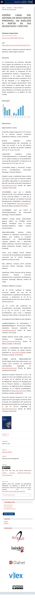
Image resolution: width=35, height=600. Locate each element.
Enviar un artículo (8, 514)
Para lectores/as (8, 505)
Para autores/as (8, 507)
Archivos (9, 7)
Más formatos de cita (9, 495)
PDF (6, 434)
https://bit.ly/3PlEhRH (19, 352)
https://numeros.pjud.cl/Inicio (11, 341)
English (6, 521)
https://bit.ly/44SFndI (9, 330)
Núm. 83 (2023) (18, 7)
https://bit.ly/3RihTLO (24, 203)
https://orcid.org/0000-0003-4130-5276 (13, 38)
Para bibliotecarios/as (10, 508)
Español (6, 523)
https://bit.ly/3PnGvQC (9, 368)
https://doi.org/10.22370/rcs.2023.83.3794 (16, 45)
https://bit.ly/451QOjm (9, 185)
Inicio (3, 7)
